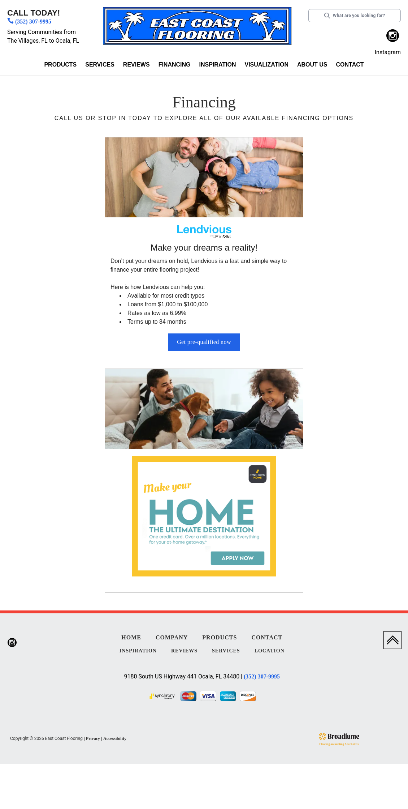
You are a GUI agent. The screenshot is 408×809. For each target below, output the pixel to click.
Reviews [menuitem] (184, 650)
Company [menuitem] (172, 637)
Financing (175, 64)
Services (99, 64)
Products (60, 64)
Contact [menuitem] (266, 637)
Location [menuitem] (270, 650)
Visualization (266, 64)
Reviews (136, 64)
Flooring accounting (331, 744)
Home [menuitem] (131, 637)
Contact (350, 64)
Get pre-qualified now (204, 342)
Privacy (93, 738)
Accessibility (114, 738)
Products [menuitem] (219, 637)
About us (312, 64)
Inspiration (217, 64)
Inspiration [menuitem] (138, 650)
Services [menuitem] (226, 650)
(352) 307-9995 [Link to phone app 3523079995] (33, 21)
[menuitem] (392, 36)
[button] (60, 66)
